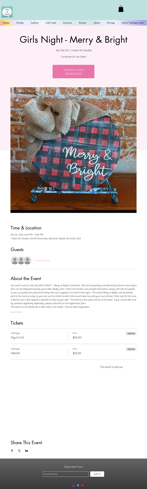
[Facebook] (77, 485)
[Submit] (97, 474)
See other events (74, 73)
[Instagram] (73, 485)
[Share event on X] (19, 450)
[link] (121, 9)
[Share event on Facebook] (12, 450)
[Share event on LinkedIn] (26, 450)
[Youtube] (82, 485)
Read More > (17, 312)
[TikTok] (69, 485)
